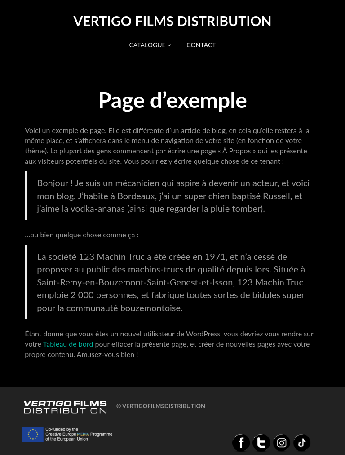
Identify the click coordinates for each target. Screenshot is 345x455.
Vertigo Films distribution (172, 21)
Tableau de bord (68, 343)
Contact (201, 45)
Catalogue (150, 45)
